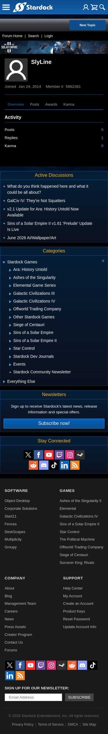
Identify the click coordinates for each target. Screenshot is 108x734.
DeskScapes (15, 532)
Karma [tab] (68, 104)
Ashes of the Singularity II (80, 501)
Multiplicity (13, 539)
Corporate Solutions (21, 508)
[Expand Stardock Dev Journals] (10, 356)
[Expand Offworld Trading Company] (10, 309)
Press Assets (15, 627)
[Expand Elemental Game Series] (10, 285)
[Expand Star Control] (10, 348)
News (9, 619)
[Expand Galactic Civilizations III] (10, 293)
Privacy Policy (22, 724)
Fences (11, 524)
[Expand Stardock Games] (3, 263)
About (9, 588)
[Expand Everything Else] (4, 381)
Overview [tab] (15, 104)
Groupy (11, 547)
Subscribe (79, 697)
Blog (8, 596)
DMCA (73, 724)
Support (73, 578)
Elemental (68, 508)
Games (67, 490)
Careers (11, 611)
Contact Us (14, 642)
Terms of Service (50, 724)
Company (15, 578)
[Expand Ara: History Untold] (10, 270)
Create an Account (78, 603)
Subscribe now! (54, 423)
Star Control (69, 532)
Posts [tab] (34, 104)
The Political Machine (77, 539)
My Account (72, 596)
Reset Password (76, 619)
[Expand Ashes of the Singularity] (10, 278)
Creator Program (18, 634)
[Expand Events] (10, 364)
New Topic (87, 25)
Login (48, 36)
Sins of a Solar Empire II (79, 524)
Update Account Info (79, 627)
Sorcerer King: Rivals (77, 562)
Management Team (20, 603)
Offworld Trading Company (81, 547)
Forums (11, 650)
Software (16, 490)
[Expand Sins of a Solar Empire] (10, 333)
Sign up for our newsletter (36, 688)
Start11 (10, 516)
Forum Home (12, 36)
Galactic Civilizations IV (79, 516)
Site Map (89, 724)
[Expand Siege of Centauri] (10, 325)
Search (33, 36)
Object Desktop (17, 501)
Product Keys (74, 611)
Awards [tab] (51, 104)
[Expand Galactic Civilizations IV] (10, 301)
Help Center (73, 588)
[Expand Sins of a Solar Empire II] (10, 341)
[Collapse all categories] (103, 261)
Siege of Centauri (74, 555)
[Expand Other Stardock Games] (10, 317)
